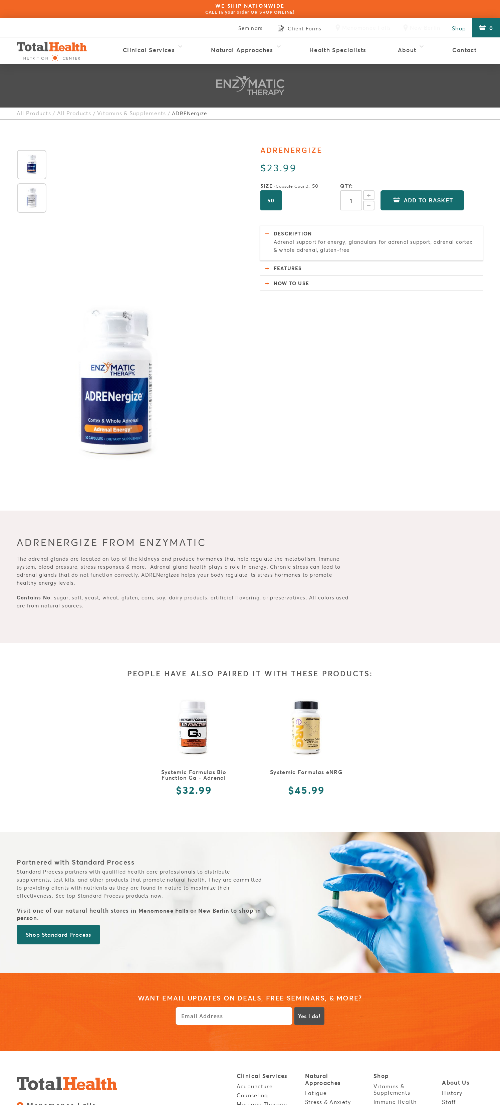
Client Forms (391, 1006)
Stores (383, 1022)
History (452, 945)
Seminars (245, 28)
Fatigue (316, 945)
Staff (449, 954)
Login (450, 997)
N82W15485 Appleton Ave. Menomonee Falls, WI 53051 (94, 964)
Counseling (252, 947)
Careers (453, 981)
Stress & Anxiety (328, 954)
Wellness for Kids (261, 1058)
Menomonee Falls (165, 763)
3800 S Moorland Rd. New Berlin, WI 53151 (79, 994)
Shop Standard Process (58, 787)
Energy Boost (392, 972)
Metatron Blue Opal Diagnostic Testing (265, 968)
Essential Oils (392, 963)
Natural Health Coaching (258, 984)
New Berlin (217, 763)
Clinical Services (149, 50)
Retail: (54, 977)
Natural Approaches (242, 50)
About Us (456, 936)
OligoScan (251, 1012)
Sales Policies (96, 1024)
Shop (457, 28)
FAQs (449, 963)
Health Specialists (337, 50)
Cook (312, 1065)
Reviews (453, 972)
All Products (33, 113)
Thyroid (315, 963)
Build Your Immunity (319, 1018)
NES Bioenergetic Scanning (261, 999)
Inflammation (324, 972)
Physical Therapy (261, 1021)
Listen (313, 1056)
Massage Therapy (262, 956)
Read (312, 1047)
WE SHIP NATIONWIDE (250, 8)
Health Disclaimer (399, 997)
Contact (464, 50)
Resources (320, 1037)
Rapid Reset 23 (258, 1030)
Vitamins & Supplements (125, 113)
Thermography (257, 1048)
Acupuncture (255, 938)
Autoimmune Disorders (323, 1002)
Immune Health (395, 954)
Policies (385, 988)
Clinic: (111, 977)
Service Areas (462, 1013)
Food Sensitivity (327, 981)
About (407, 50)
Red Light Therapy (263, 1039)
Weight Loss (322, 990)
